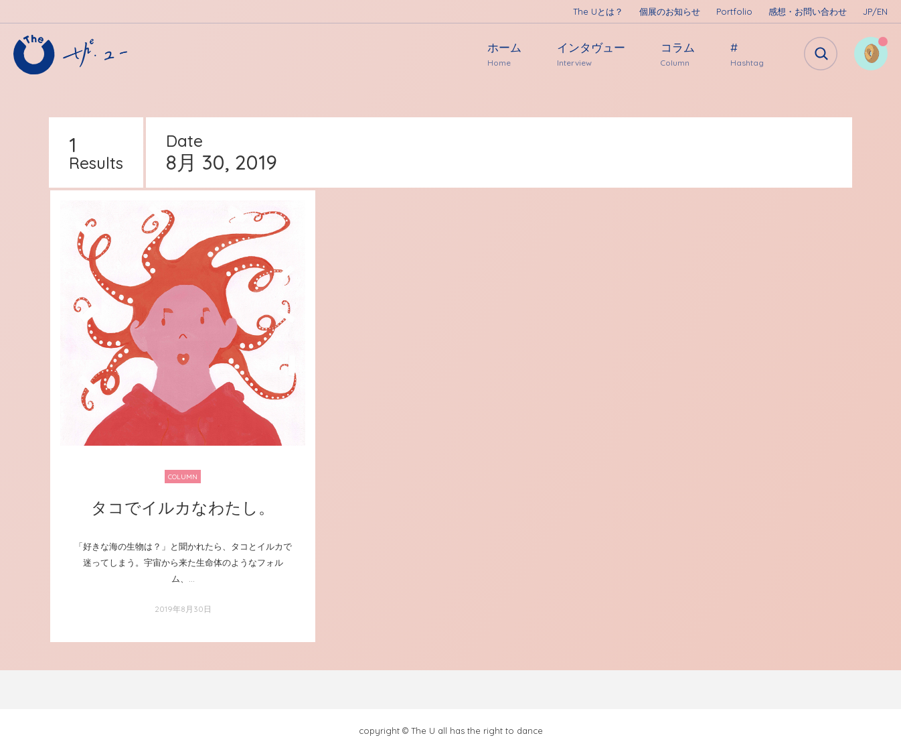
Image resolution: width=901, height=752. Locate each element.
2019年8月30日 (183, 609)
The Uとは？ (598, 11)
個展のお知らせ (669, 11)
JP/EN (875, 11)
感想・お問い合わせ (807, 11)
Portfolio (734, 11)
